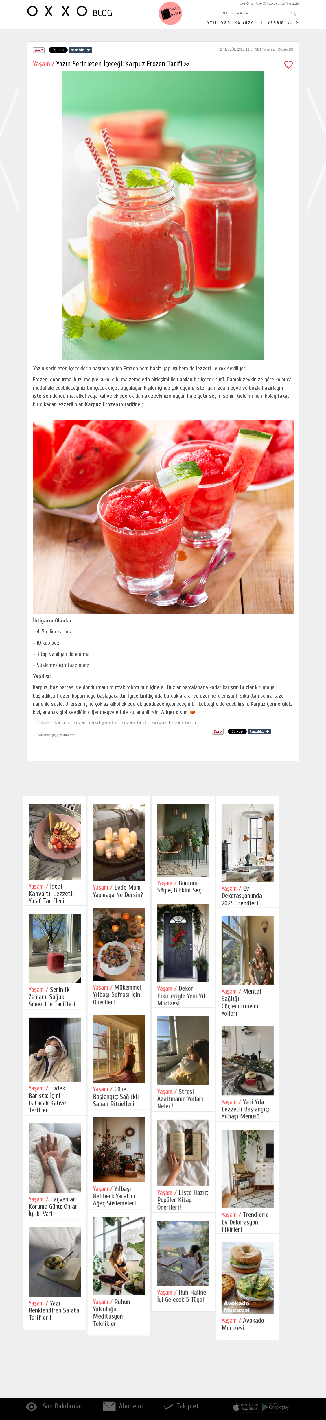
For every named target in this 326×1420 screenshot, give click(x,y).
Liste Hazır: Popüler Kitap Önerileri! (198, 1239)
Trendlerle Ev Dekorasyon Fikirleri (269, 1262)
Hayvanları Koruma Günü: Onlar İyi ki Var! (53, 1246)
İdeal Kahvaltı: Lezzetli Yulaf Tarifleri (51, 894)
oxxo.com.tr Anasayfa (283, 3)
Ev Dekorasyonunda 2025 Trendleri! (266, 896)
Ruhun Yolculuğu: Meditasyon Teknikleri (119, 1364)
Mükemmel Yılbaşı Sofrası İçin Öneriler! (125, 1007)
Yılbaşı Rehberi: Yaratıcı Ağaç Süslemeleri (122, 1235)
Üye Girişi (247, 3)
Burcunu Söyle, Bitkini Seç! (196, 886)
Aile (293, 22)
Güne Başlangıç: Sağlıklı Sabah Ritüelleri (124, 1123)
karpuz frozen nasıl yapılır (86, 722)
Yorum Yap (67, 735)
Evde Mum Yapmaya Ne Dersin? (126, 890)
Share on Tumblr (80, 50)
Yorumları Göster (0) (277, 49)
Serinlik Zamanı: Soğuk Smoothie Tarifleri (52, 1010)
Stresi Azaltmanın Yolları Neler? (196, 1125)
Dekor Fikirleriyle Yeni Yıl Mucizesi (197, 1008)
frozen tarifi (134, 722)
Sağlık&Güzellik (242, 22)
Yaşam (276, 22)
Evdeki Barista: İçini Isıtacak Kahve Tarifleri (48, 1126)
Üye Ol (261, 3)
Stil (212, 22)
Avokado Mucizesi (267, 1378)
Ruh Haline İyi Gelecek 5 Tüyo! (197, 1348)
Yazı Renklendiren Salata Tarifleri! (54, 1363)
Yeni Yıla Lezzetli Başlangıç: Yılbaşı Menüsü (269, 1137)
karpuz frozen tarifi (174, 722)
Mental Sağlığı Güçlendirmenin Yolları (265, 1016)
